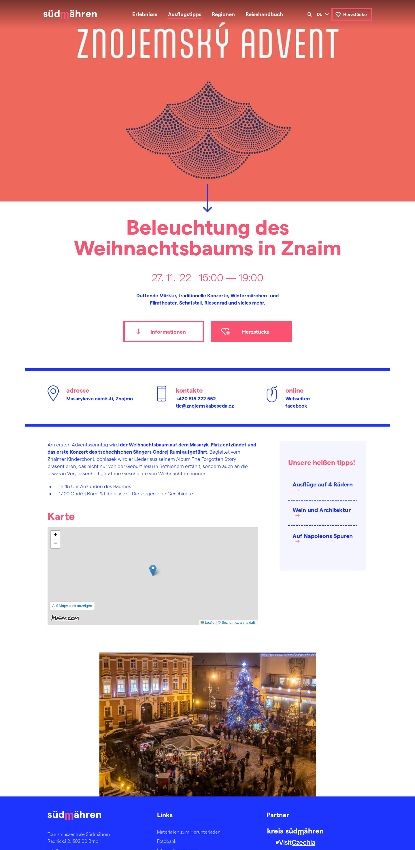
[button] (152, 570)
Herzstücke (355, 14)
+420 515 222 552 (196, 398)
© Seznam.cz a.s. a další (237, 623)
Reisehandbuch (264, 14)
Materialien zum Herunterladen (188, 831)
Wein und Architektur (322, 509)
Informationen (168, 331)
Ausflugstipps (184, 14)
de (319, 14)
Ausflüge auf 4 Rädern (323, 484)
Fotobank (166, 841)
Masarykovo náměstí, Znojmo (99, 398)
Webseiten (297, 398)
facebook (296, 405)
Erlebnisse (144, 14)
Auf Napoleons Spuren (323, 535)
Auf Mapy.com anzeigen (72, 606)
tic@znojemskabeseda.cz (205, 405)
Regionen (223, 14)
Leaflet (208, 623)
